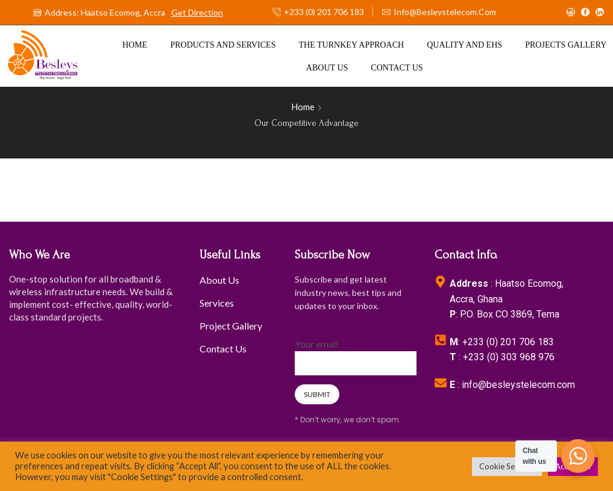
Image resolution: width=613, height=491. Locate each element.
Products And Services (222, 44)
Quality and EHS (464, 44)
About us (327, 67)
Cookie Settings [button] (507, 466)
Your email (356, 353)
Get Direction (197, 12)
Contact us (397, 67)
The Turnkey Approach (351, 44)
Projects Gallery (565, 44)
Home (134, 44)
